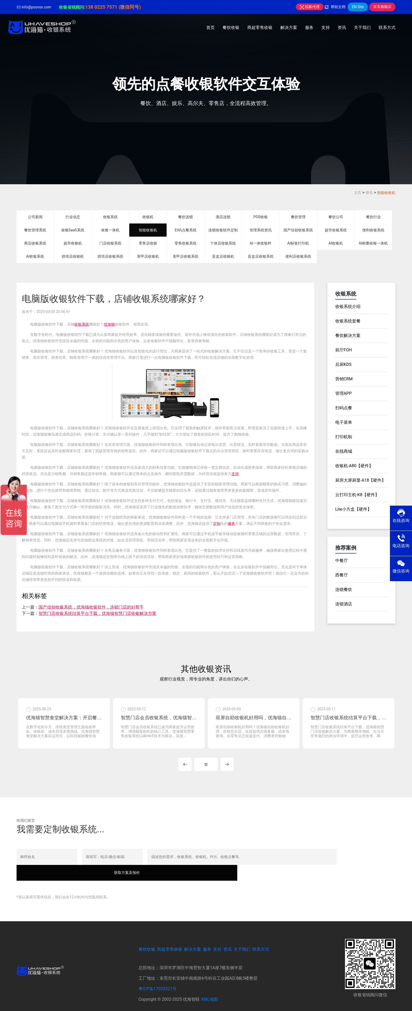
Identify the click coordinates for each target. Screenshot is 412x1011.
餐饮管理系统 (35, 230)
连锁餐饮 (343, 589)
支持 (325, 27)
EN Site (358, 7)
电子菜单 (343, 422)
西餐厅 (341, 574)
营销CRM (344, 378)
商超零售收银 (259, 27)
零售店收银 (148, 243)
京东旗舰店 (382, 6)
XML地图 (209, 990)
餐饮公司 (335, 217)
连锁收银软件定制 (223, 230)
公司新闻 (35, 217)
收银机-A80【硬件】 (354, 465)
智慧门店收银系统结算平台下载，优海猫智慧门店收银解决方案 (97, 613)
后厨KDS (343, 364)
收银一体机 (110, 230)
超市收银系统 (336, 230)
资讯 (342, 27)
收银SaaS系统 (72, 230)
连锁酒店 (343, 603)
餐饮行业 (373, 217)
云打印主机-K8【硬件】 (357, 494)
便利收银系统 (373, 230)
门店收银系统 (110, 243)
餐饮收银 (231, 27)
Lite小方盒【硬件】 (353, 509)
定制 (216, 523)
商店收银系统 (35, 243)
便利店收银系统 (298, 256)
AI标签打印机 (298, 243)
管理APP (343, 393)
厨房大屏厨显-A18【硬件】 (360, 480)
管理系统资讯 (261, 230)
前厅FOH (343, 349)
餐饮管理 (298, 217)
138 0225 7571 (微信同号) (113, 7)
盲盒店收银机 (223, 256)
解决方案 (288, 27)
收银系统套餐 (347, 320)
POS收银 (260, 217)
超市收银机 (73, 243)
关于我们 (362, 27)
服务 (309, 27)
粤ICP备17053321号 (157, 979)
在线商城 (343, 451)
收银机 (147, 217)
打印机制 (343, 436)
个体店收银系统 (223, 243)
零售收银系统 (185, 243)
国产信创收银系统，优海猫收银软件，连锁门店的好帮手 (91, 607)
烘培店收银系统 (110, 256)
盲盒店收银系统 (261, 256)
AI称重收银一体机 (373, 243)
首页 (210, 27)
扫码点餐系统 (185, 230)
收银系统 (110, 217)
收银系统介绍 (347, 306)
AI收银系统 (35, 256)
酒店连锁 (223, 217)
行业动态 (72, 217)
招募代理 (310, 7)
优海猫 (109, 324)
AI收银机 (335, 243)
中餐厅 (341, 560)
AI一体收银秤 (260, 243)
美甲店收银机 (148, 256)
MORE (206, 771)
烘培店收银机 (73, 256)
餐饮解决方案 (347, 335)
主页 (357, 193)
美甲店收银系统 (185, 256)
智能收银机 (386, 193)
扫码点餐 (343, 407)
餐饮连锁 (185, 217)
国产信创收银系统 (298, 230)
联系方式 (387, 27)
